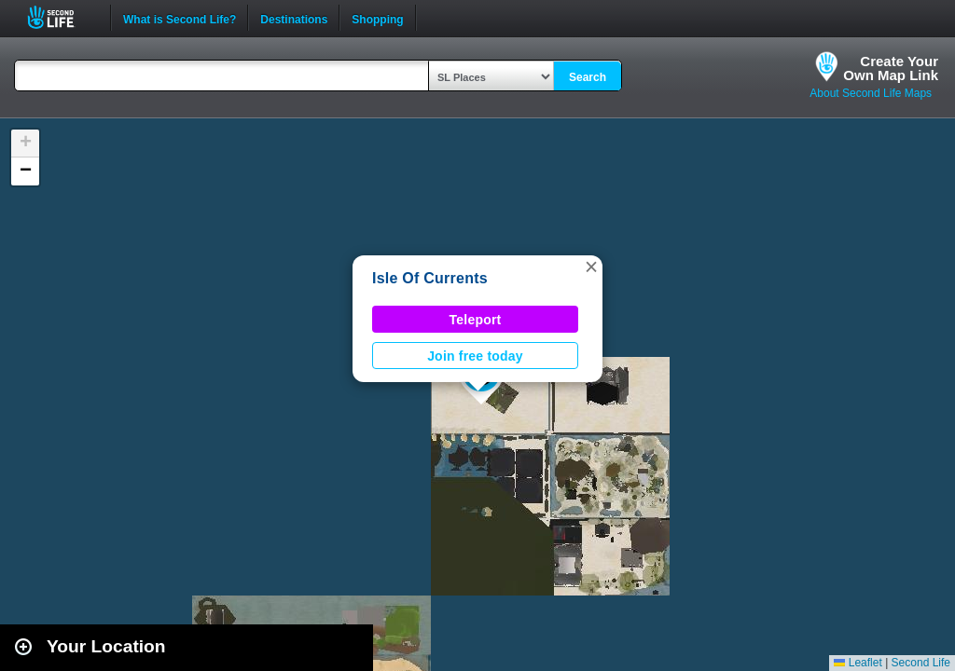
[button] (591, 266)
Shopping (377, 17)
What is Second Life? (179, 17)
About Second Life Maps (871, 93)
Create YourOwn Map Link (890, 68)
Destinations (293, 17)
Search (587, 77)
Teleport (476, 319)
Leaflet (857, 662)
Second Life (61, 17)
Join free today (475, 356)
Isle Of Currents (430, 278)
